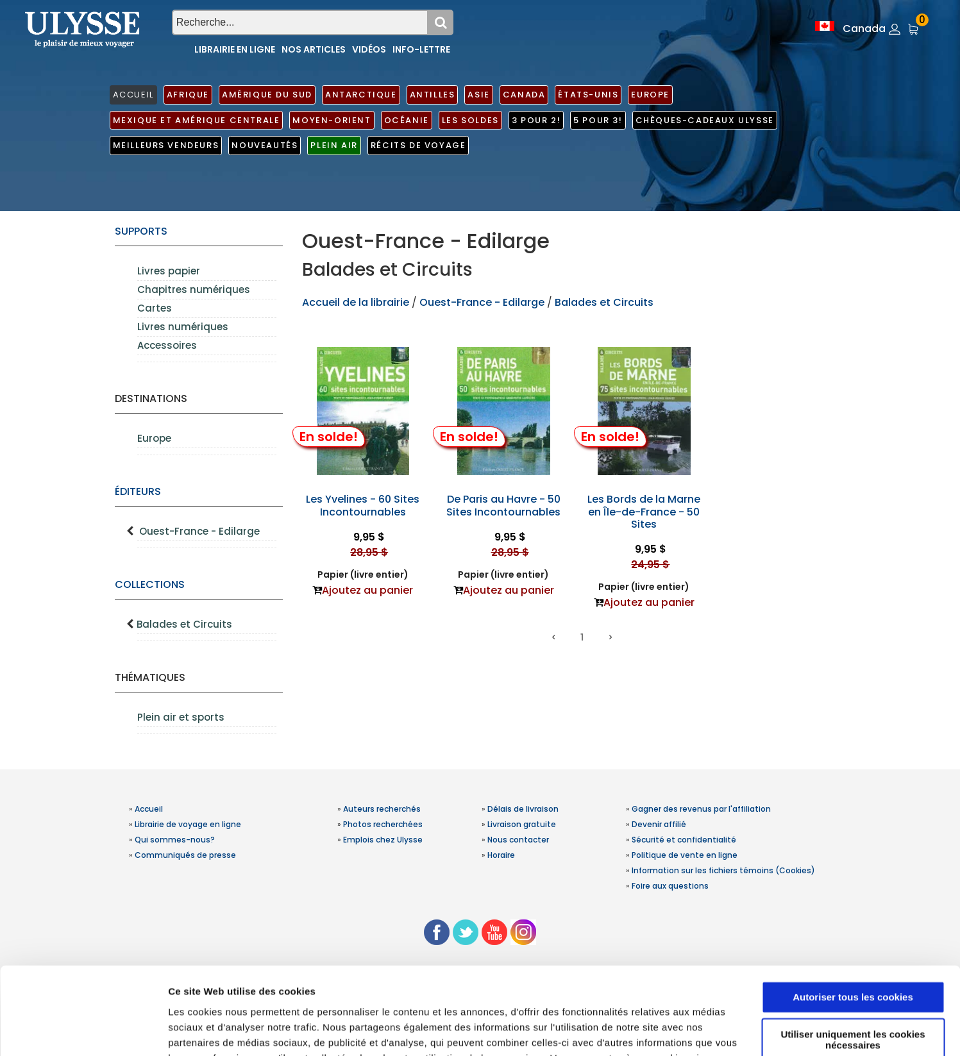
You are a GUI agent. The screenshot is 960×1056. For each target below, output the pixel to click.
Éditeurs (138, 491)
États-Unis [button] (588, 94)
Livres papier (168, 271)
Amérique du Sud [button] (267, 94)
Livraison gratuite (521, 824)
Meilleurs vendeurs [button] (166, 145)
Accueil (149, 808)
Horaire (501, 855)
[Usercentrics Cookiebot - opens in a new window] (83, 1031)
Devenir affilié (659, 824)
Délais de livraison (523, 808)
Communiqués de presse (185, 855)
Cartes (154, 308)
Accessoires (167, 345)
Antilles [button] (432, 94)
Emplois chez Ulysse (383, 839)
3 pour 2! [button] (536, 120)
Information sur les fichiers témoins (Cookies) (723, 870)
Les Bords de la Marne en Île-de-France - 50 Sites (643, 511)
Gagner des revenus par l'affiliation (701, 808)
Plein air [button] (333, 145)
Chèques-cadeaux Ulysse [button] (705, 120)
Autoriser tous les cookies (853, 919)
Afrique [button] (188, 94)
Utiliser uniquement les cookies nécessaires (852, 962)
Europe (154, 438)
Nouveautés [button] (265, 145)
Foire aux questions (670, 885)
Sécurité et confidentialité (684, 839)
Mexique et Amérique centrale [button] (196, 120)
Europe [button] (650, 94)
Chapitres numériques (193, 289)
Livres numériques (182, 326)
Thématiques (150, 677)
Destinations (151, 398)
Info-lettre (421, 49)
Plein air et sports (180, 717)
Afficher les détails (211, 1030)
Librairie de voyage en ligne (188, 824)
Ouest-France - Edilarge (199, 531)
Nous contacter (518, 839)
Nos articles (314, 49)
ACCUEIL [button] (133, 94)
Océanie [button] (406, 120)
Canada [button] (524, 94)
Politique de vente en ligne (684, 855)
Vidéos (369, 49)
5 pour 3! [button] (597, 120)
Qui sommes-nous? (175, 839)
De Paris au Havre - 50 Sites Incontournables (503, 505)
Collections (150, 584)
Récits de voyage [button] (418, 145)
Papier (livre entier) (362, 574)
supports (141, 231)
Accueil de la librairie (355, 302)
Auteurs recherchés (382, 808)
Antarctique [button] (361, 94)
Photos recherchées (383, 824)
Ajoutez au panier (367, 590)
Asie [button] (478, 94)
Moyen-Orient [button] (331, 120)
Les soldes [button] (470, 120)
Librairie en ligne (234, 49)
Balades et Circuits (184, 624)
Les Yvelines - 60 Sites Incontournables (362, 505)
